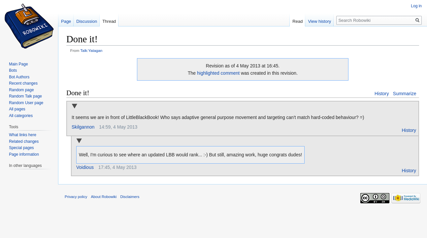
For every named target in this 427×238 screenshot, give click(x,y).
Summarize (404, 93)
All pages (17, 109)
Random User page (26, 102)
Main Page (18, 64)
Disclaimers (130, 197)
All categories (21, 115)
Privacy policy (76, 197)
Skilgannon (83, 127)
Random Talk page (25, 96)
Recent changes (23, 83)
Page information (24, 154)
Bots (13, 70)
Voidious (85, 167)
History (382, 93)
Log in (416, 6)
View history (319, 21)
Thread (109, 21)
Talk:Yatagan (91, 50)
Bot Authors (19, 77)
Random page (21, 90)
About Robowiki (104, 197)
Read (297, 21)
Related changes (24, 141)
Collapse (74, 106)
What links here (22, 135)
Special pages (21, 147)
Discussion (86, 21)
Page (66, 21)
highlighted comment (218, 73)
